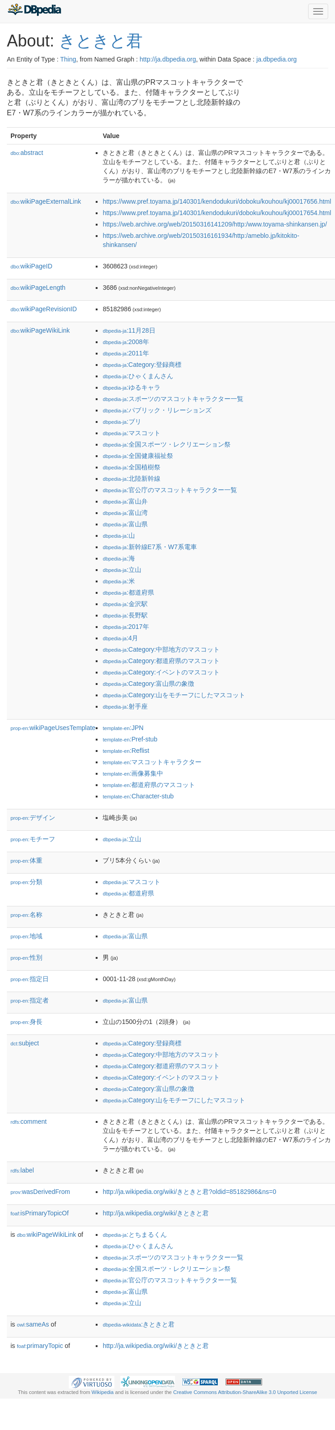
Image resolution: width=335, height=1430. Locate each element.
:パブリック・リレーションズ (157, 410)
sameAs (33, 1324)
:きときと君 (139, 1324)
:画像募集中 (133, 773)
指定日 (29, 978)
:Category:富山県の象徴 (148, 683)
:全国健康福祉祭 (138, 455)
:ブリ (122, 421)
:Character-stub (138, 796)
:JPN (123, 727)
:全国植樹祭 (131, 467)
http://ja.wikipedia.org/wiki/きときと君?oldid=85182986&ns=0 (189, 1191)
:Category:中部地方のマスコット (161, 649)
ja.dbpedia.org (276, 59)
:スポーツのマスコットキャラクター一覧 (173, 398)
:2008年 (126, 341)
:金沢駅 (125, 603)
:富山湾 (125, 512)
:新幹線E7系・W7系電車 (149, 546)
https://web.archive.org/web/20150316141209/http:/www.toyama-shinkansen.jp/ (215, 224)
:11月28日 (129, 330)
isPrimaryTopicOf (39, 1213)
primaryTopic (40, 1345)
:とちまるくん (134, 1234)
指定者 (29, 1000)
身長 (26, 1021)
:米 (118, 581)
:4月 (120, 638)
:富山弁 (125, 501)
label (22, 1170)
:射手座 (125, 706)
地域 (26, 936)
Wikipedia (103, 1392)
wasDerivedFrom (40, 1191)
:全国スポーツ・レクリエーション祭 (166, 444)
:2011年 (126, 353)
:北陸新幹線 (131, 478)
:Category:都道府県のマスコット (161, 660)
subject (24, 1043)
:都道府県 (128, 592)
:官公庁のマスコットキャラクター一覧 (170, 490)
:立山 (122, 569)
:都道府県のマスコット (149, 784)
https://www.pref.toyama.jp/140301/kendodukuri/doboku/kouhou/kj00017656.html (217, 201)
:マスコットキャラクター (152, 762)
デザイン (32, 817)
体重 (26, 860)
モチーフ (32, 839)
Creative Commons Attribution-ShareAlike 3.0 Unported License (245, 1392)
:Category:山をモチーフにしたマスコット (174, 695)
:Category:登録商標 (142, 364)
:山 (118, 535)
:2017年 (126, 626)
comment (28, 1121)
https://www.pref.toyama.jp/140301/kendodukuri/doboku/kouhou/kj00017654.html (217, 212)
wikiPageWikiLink (40, 330)
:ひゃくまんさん (138, 376)
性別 (26, 957)
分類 (26, 881)
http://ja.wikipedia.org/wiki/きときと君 (156, 1213)
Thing (68, 59)
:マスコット (131, 433)
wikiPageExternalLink (45, 201)
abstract (26, 152)
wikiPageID (31, 266)
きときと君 (101, 40)
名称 (26, 914)
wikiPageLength (38, 287)
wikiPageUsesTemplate (52, 727)
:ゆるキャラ (131, 387)
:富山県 (125, 524)
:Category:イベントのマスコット (161, 672)
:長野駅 (125, 615)
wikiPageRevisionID (43, 309)
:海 (118, 558)
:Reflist (126, 750)
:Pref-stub (130, 739)
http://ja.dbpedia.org (167, 59)
